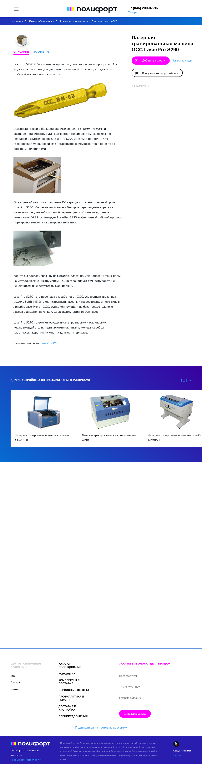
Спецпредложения (73, 716)
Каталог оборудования (41, 21)
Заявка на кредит (183, 60)
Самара (132, 12)
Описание (21, 51)
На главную (17, 21)
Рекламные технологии (72, 21)
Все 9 (186, 380)
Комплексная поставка (68, 682)
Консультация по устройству (156, 73)
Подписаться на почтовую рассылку (101, 727)
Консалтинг (67, 673)
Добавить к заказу (150, 60)
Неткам (177, 755)
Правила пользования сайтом (26, 759)
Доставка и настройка (67, 708)
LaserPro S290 (49, 343)
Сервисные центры (73, 690)
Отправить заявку (135, 713)
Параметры (41, 51)
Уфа (13, 675)
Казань (15, 689)
